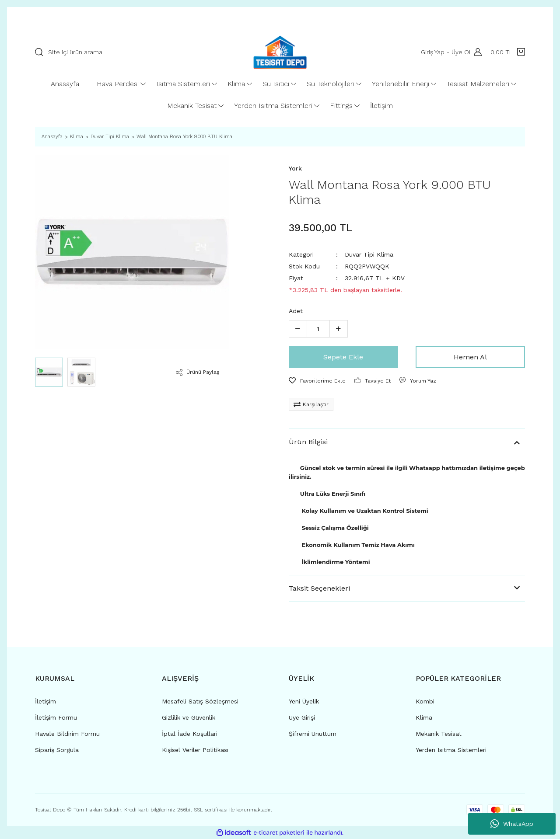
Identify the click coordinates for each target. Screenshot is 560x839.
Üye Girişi (302, 717)
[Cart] (507, 52)
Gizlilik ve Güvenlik (188, 717)
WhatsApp (511, 824)
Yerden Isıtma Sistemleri (451, 749)
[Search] (132, 52)
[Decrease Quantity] (298, 328)
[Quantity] (318, 328)
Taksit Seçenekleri (319, 588)
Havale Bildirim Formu (67, 733)
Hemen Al (470, 357)
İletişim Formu (56, 717)
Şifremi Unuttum (312, 733)
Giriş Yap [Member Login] (431, 52)
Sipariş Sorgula (57, 749)
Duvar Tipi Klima (369, 254)
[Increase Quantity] (338, 328)
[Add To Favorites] (317, 381)
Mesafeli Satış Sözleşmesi (200, 701)
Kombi (425, 701)
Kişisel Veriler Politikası (195, 749)
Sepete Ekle (343, 357)
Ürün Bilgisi (308, 442)
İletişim (45, 701)
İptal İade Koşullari (189, 733)
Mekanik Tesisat (439, 733)
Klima (424, 717)
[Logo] (280, 52)
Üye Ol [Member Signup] (459, 52)
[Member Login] (475, 52)
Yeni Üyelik (304, 701)
